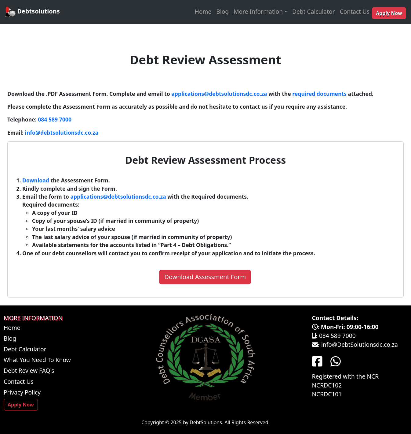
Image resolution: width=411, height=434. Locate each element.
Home (203, 11)
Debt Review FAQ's (29, 370)
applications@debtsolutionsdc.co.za (219, 93)
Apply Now (389, 13)
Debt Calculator (313, 11)
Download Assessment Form (205, 277)
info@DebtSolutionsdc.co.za (359, 344)
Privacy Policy (22, 392)
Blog (222, 11)
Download (35, 180)
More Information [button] (258, 11)
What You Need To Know (37, 360)
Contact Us (355, 11)
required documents (319, 93)
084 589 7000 (54, 119)
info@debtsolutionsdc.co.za (62, 132)
